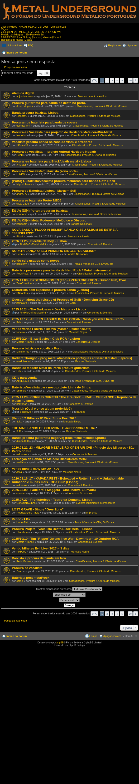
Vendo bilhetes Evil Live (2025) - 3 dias (40, 548)
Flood (19, 236)
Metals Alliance (25, 341)
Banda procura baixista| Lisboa (35, 112)
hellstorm (21, 263)
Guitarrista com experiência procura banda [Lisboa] (50, 290)
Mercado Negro (78, 332)
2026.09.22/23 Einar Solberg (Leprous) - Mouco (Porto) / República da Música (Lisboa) (31, 38)
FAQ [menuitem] (30, 45)
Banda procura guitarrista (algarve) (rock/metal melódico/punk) (59, 438)
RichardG (21, 115)
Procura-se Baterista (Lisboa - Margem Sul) (44, 190)
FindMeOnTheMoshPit (33, 244)
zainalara (21, 302)
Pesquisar (40, 73)
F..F (18, 431)
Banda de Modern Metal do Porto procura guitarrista (51, 368)
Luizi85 (20, 174)
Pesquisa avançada (15, 67)
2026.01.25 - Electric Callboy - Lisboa (39, 241)
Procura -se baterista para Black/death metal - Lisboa (51, 161)
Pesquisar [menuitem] (135, 53)
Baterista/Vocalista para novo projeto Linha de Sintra (51, 387)
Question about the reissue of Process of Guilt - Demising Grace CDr (63, 299)
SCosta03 (22, 145)
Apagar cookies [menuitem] (112, 636)
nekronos (21, 403)
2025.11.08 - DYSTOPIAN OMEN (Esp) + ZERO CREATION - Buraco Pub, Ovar (69, 280)
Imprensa (91, 512)
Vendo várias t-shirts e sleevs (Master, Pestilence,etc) (51, 329)
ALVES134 (22, 380)
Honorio (21, 135)
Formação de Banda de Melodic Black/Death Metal (49, 459)
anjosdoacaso (24, 96)
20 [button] (130, 80)
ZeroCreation (24, 283)
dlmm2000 (22, 441)
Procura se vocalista (27, 568)
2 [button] (107, 80)
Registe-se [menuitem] (114, 45)
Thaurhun (22, 532)
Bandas (81, 411)
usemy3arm (23, 125)
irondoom (21, 214)
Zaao (19, 571)
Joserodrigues (24, 106)
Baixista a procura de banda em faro (39, 558)
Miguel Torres (24, 184)
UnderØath (22, 522)
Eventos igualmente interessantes (95, 502)
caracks (20, 493)
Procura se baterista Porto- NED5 (36, 200)
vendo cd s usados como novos (35, 260)
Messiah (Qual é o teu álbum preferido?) (42, 408)
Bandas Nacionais (81, 223)
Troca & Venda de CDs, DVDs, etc (93, 263)
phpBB (60, 642)
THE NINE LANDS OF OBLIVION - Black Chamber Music (53, 428)
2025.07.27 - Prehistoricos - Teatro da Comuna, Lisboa (52, 499)
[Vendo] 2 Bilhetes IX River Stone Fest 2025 (44, 418)
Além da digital (23, 93)
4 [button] (117, 80)
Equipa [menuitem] (93, 636)
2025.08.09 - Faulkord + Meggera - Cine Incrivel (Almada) (54, 490)
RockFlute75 (23, 273)
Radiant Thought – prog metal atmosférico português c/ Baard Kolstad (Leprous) (72, 358)
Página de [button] (94, 80)
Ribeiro (20, 332)
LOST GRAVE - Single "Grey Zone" (37, 509)
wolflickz (21, 462)
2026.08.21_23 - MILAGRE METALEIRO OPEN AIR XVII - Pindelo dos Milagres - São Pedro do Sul (31, 33)
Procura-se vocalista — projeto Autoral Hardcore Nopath (54, 151)
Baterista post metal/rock (30, 577)
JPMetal (21, 164)
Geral (73, 302)
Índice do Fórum (16, 52)
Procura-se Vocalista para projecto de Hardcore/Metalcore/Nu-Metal (62, 132)
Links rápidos (14, 45)
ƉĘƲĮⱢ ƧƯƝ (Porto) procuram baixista (39, 210)
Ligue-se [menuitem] (132, 45)
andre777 (22, 193)
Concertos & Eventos (100, 244)
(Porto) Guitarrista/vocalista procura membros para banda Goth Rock (63, 181)
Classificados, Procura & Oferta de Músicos (102, 106)
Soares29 (25, 411)
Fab (18, 322)
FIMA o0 (21, 551)
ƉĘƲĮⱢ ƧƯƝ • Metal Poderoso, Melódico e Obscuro (49, 220)
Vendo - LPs (21, 519)
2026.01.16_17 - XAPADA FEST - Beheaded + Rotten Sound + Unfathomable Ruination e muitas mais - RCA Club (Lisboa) (68, 480)
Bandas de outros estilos (92, 96)
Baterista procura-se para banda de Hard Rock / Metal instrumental (61, 270)
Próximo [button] (135, 80)
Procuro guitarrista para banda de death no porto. (49, 103)
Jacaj (19, 471)
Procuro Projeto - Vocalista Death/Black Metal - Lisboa (52, 529)
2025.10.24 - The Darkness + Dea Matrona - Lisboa (49, 309)
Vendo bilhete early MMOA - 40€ (35, 468)
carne (19, 580)
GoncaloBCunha (26, 502)
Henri (19, 154)
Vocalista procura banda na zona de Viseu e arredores (52, 142)
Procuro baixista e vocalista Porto (37, 348)
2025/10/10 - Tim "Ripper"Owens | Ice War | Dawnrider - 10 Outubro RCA (65, 538)
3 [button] (112, 80)
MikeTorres (22, 351)
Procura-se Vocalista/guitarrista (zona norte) (45, 171)
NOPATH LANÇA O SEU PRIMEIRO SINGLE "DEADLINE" (54, 251)
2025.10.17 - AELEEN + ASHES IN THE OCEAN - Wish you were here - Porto (68, 319)
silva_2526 (22, 203)
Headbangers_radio (27, 512)
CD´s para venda (24, 377)
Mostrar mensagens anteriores (69, 589)
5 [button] (122, 80)
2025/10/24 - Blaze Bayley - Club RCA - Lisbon (46, 338)
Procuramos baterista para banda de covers (44, 122)
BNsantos (22, 293)
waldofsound (23, 361)
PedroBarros (23, 561)
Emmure (21, 390)
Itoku (19, 421)
